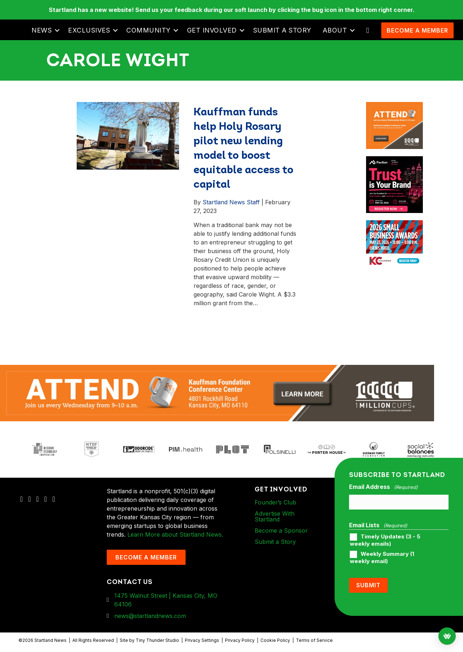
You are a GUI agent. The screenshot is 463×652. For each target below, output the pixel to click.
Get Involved (212, 30)
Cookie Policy (275, 640)
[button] (57, 30)
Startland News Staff (231, 202)
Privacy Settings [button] (202, 640)
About (335, 30)
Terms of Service (314, 640)
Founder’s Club (275, 502)
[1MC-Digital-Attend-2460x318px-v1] (217, 392)
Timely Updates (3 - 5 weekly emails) (385, 540)
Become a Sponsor (281, 530)
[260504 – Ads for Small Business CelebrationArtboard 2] (394, 224)
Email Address (383, 487)
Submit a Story (282, 30)
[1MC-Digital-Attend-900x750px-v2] (394, 106)
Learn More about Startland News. (175, 534)
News (41, 30)
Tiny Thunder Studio (157, 640)
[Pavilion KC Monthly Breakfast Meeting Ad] (394, 160)
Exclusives (89, 30)
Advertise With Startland (274, 516)
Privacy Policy (240, 640)
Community (148, 30)
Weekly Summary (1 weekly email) (382, 557)
